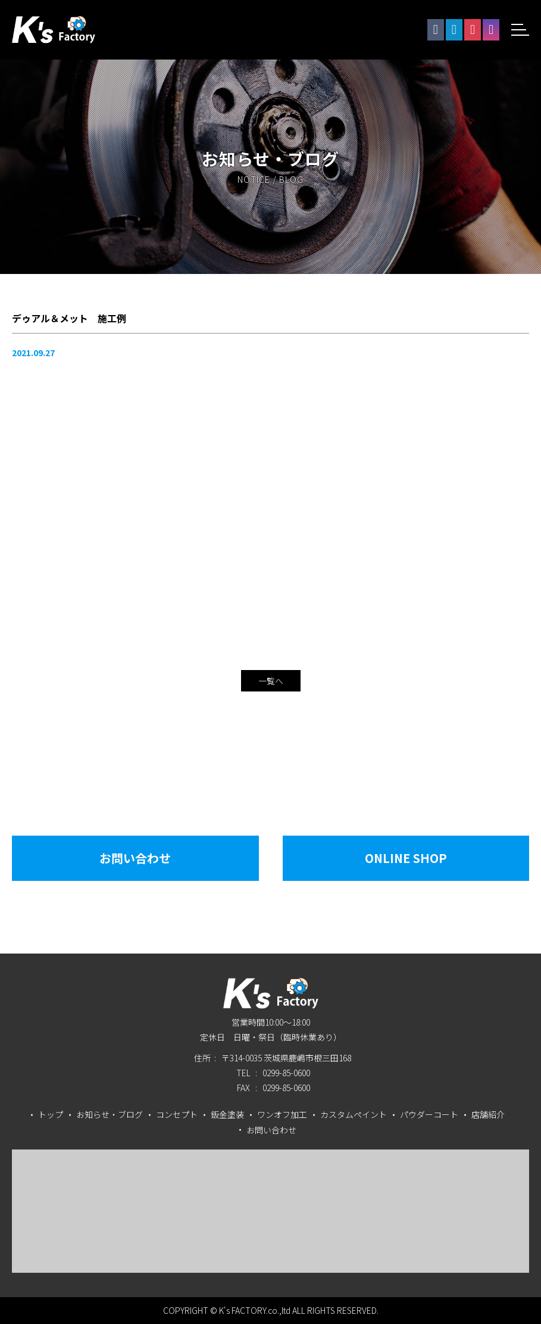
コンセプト (177, 1114)
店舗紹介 (488, 1114)
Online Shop (406, 858)
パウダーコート (429, 1114)
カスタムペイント (353, 1114)
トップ (50, 1114)
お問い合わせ (135, 858)
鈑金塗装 (227, 1114)
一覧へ (270, 681)
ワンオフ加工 (282, 1114)
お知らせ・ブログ (109, 1114)
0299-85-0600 (286, 1073)
